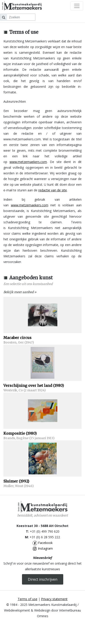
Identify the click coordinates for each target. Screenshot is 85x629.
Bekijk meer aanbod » (19, 292)
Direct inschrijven (42, 579)
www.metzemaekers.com (28, 162)
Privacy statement (54, 599)
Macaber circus (17, 337)
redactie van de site (52, 190)
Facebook (43, 543)
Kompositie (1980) (20, 433)
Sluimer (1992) (16, 481)
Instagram (42, 548)
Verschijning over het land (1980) (33, 385)
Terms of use (27, 599)
